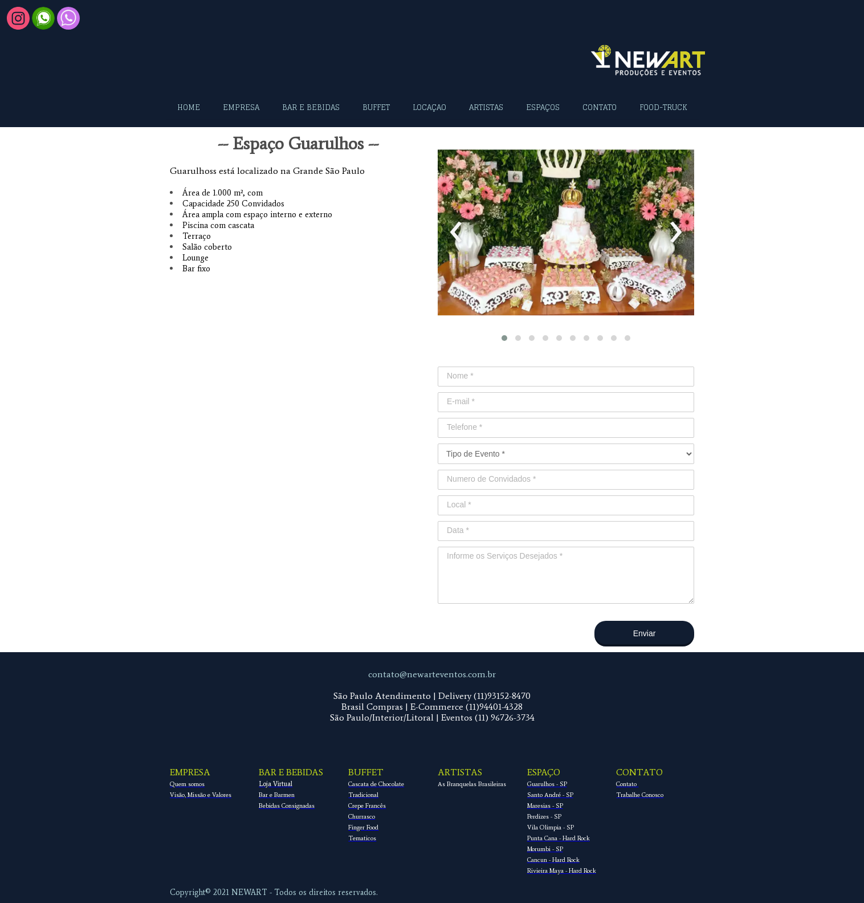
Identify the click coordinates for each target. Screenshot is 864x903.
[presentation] (456, 232)
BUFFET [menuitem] (376, 107)
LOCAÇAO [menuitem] (429, 107)
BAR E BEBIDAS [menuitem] (311, 107)
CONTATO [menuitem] (599, 107)
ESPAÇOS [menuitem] (543, 107)
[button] (504, 338)
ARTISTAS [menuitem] (486, 107)
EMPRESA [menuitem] (241, 107)
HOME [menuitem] (188, 107)
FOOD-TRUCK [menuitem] (663, 107)
